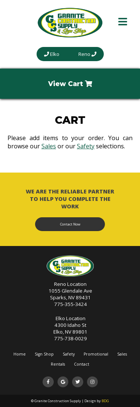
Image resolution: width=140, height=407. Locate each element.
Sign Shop (44, 354)
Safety (85, 146)
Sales (48, 146)
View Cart (70, 84)
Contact (81, 364)
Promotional (96, 354)
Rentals (58, 364)
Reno (87, 54)
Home (19, 354)
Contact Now (70, 224)
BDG (105, 400)
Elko (51, 54)
